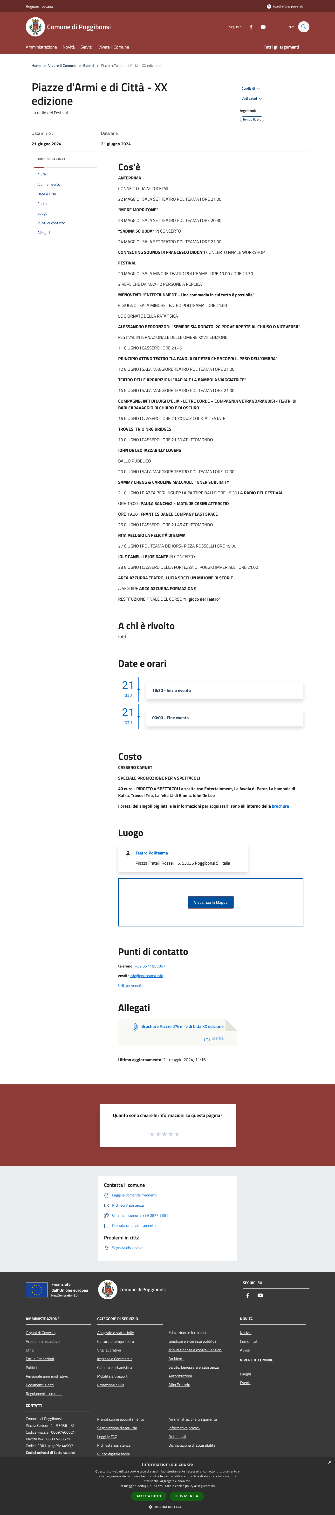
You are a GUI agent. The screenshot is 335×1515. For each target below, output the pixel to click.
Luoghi (245, 1374)
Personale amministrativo (47, 1376)
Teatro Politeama (152, 853)
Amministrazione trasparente (193, 1419)
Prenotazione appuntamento (120, 1419)
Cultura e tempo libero (115, 1341)
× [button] (329, 1462)
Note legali (177, 1436)
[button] (167, 1506)
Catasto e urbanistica (114, 1367)
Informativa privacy (184, 1428)
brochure (280, 806)
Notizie (246, 1333)
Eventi (88, 65)
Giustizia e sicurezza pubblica (192, 1341)
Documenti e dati (40, 1385)
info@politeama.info (146, 976)
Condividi (251, 89)
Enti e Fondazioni (40, 1359)
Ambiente (177, 1358)
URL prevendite (131, 985)
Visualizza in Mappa (210, 902)
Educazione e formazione (189, 1332)
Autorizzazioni (180, 1376)
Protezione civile (110, 1385)
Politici (31, 1367)
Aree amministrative (43, 1341)
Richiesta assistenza (113, 1445)
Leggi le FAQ (107, 1436)
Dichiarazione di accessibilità (192, 1445)
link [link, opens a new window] (213, 1486)
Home (36, 65)
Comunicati (249, 1341)
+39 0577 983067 (150, 966)
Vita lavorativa (109, 1350)
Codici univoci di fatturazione (50, 1452)
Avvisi (245, 1350)
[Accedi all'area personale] (285, 6)
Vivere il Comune (62, 65)
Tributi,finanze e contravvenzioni (195, 1350)
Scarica (213, 1038)
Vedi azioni (252, 99)
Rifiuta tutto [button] (186, 1496)
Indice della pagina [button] (51, 159)
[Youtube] (261, 26)
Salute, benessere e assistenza (194, 1367)
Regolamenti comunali (44, 1393)
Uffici (30, 1350)
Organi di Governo (40, 1333)
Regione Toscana (39, 6)
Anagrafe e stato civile (115, 1333)
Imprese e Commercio (114, 1359)
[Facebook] (248, 26)
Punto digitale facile (113, 1454)
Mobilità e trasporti (113, 1376)
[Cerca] (303, 27)
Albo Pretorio (179, 1384)
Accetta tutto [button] (149, 1496)
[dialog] (167, 1486)
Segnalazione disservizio (117, 1428)
